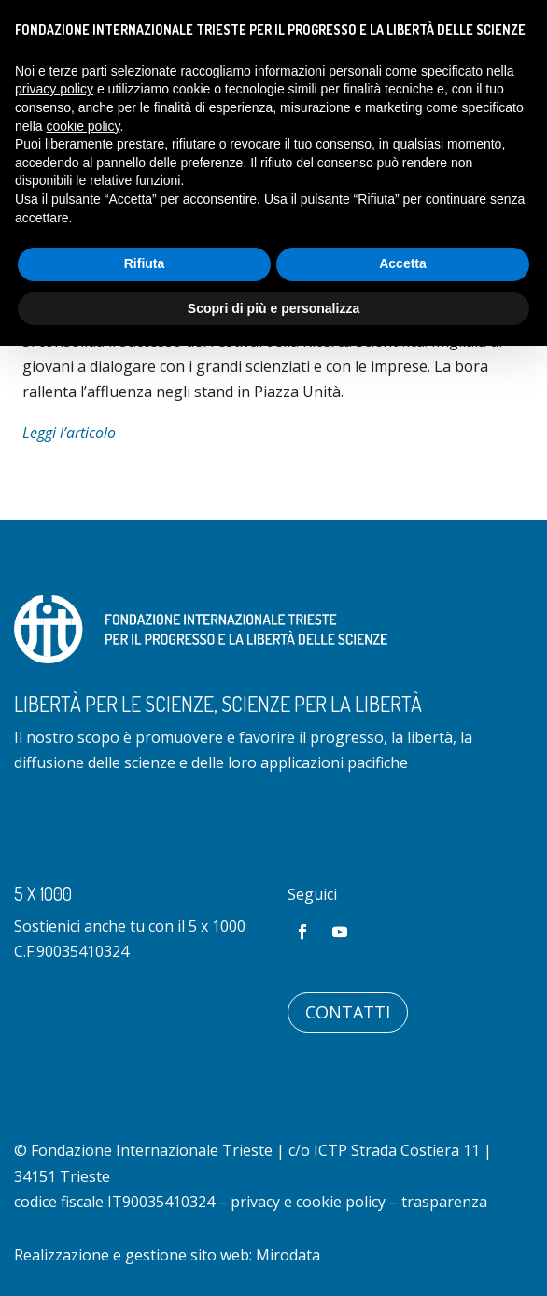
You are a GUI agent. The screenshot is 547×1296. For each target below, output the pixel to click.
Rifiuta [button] (144, 263)
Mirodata (288, 1255)
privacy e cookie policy (308, 1201)
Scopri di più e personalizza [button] (273, 308)
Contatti (347, 1012)
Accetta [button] (403, 263)
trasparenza (444, 1201)
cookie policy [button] (82, 126)
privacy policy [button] (54, 88)
